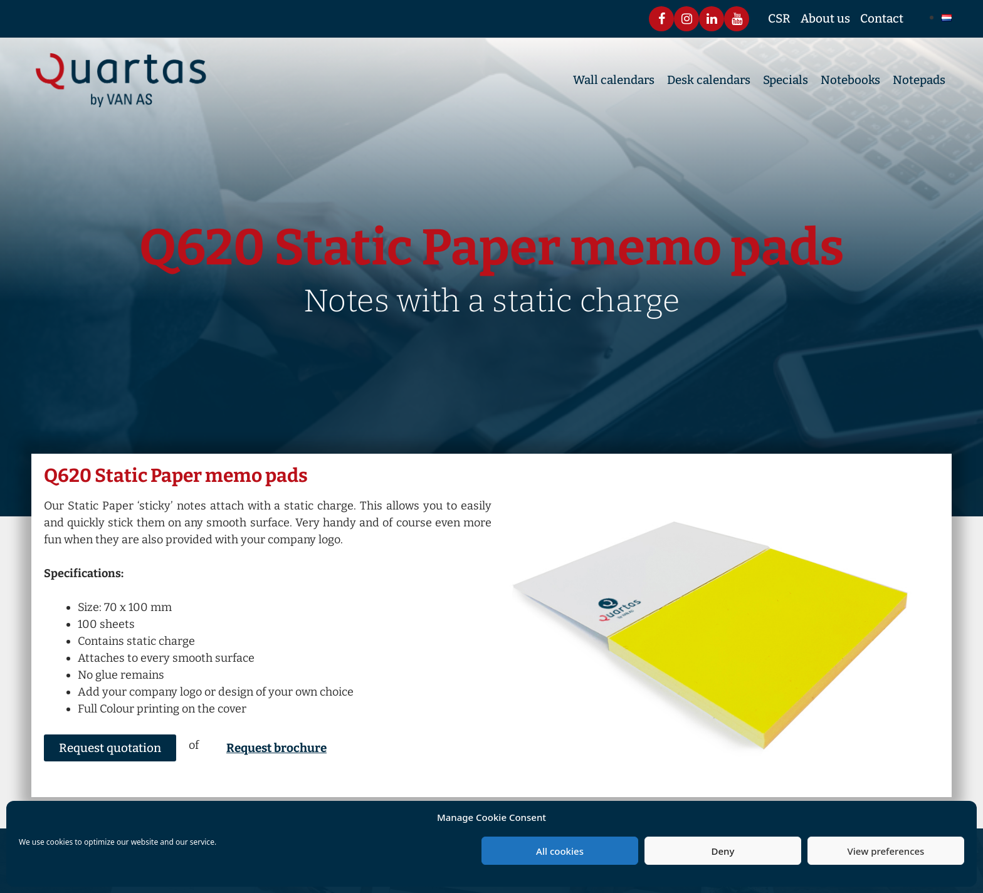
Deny (723, 851)
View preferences (886, 851)
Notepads (919, 80)
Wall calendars (613, 80)
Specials (785, 80)
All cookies (560, 851)
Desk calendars (708, 80)
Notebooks (850, 80)
